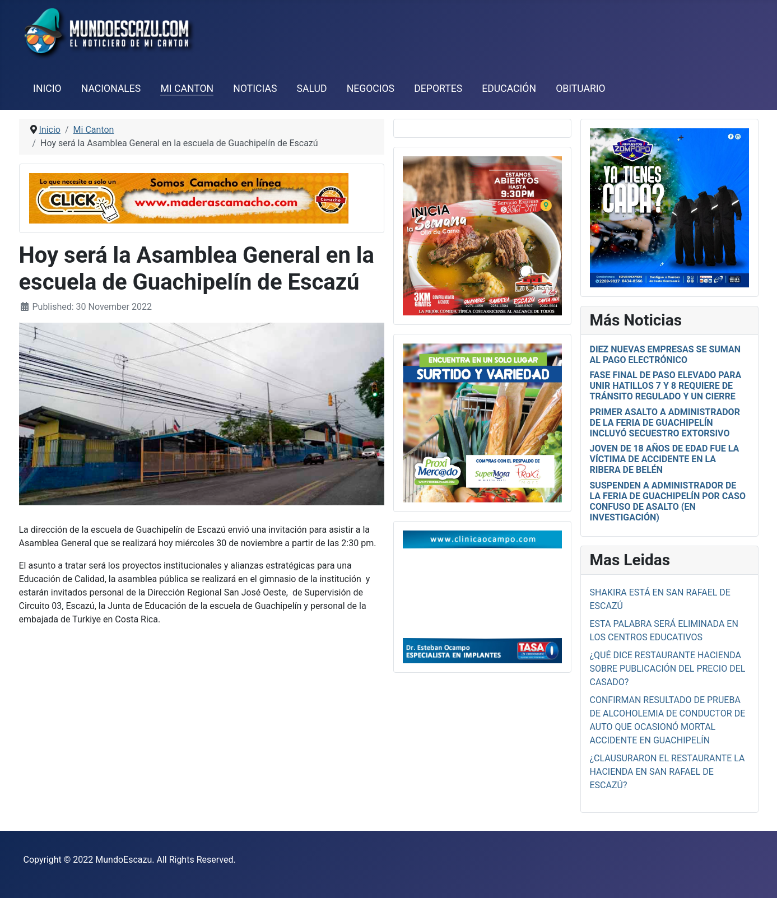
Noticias (255, 88)
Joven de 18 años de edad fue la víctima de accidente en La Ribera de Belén (664, 459)
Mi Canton (186, 88)
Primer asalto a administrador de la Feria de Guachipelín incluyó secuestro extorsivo (665, 423)
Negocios (370, 88)
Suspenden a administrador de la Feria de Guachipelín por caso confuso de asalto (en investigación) (668, 501)
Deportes (438, 88)
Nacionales (111, 88)
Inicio (47, 88)
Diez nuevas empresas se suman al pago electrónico (665, 354)
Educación (509, 88)
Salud (312, 88)
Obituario (581, 88)
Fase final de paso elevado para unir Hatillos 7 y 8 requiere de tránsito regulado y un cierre (666, 386)
